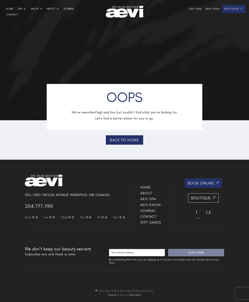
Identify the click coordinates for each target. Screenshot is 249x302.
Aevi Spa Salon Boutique (115, 290)
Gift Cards (195, 8)
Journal (68, 8)
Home (9, 8)
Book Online (213, 8)
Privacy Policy (144, 290)
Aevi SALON (150, 205)
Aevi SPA (148, 199)
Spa (20, 8)
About (51, 8)
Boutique (231, 8)
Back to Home (124, 140)
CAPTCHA (115, 237)
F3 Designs (122, 295)
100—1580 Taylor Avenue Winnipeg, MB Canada (67, 195)
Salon (34, 8)
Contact (12, 14)
